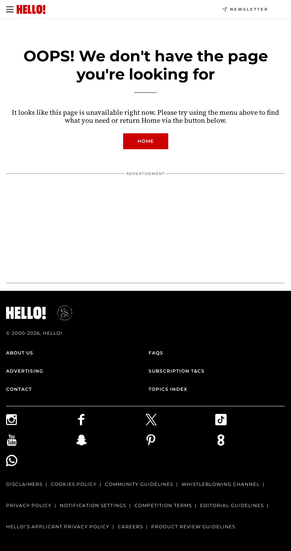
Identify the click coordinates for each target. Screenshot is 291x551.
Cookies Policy (74, 484)
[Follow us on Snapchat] (111, 440)
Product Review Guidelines (193, 526)
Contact (19, 389)
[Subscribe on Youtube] (41, 440)
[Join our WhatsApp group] (41, 460)
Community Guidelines (139, 484)
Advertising (24, 371)
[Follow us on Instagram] (41, 419)
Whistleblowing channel (220, 484)
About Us (19, 353)
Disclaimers (24, 484)
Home (146, 141)
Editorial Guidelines (232, 505)
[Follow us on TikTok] (250, 419)
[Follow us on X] (180, 419)
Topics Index (168, 389)
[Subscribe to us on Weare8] (250, 440)
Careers (130, 526)
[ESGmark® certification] (60, 313)
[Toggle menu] (10, 9)
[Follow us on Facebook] (111, 419)
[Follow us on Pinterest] (180, 440)
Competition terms (163, 505)
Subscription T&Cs (177, 371)
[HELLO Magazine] (31, 9)
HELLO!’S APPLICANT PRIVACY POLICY (58, 526)
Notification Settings (93, 505)
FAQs (156, 353)
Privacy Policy (29, 505)
